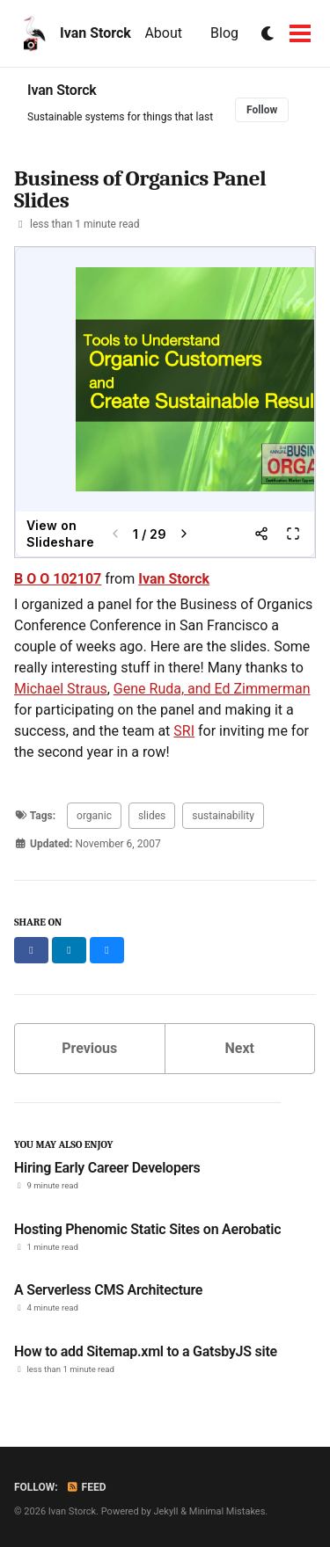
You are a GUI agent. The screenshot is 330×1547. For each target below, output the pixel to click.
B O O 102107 (57, 578)
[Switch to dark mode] (268, 34)
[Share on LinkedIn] (69, 950)
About (163, 33)
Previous (89, 1048)
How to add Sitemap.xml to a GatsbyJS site (145, 1351)
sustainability (223, 816)
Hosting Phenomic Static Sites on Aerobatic (147, 1229)
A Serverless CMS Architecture (108, 1290)
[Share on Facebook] (31, 950)
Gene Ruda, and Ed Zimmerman (212, 688)
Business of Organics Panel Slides (140, 189)
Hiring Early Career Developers (107, 1167)
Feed (86, 1487)
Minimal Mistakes (227, 1511)
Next (239, 1048)
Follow (261, 110)
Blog (224, 33)
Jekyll (165, 1511)
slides (151, 816)
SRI (183, 731)
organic (94, 816)
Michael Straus (60, 688)
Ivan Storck (95, 33)
